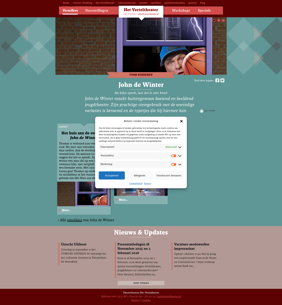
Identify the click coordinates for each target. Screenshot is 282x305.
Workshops (181, 10)
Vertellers (70, 10)
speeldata (74, 220)
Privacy (147, 184)
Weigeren (139, 175)
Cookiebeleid (135, 184)
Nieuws (143, 3)
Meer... (66, 210)
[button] (181, 121)
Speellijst (156, 3)
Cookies (146, 300)
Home (66, 3)
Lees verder (209, 111)
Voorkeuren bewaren (168, 175)
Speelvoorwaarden (174, 3)
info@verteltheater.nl (148, 14)
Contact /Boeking (82, 3)
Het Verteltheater (105, 3)
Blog (202, 3)
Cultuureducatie (127, 3)
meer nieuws (141, 283)
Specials (204, 10)
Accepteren (112, 175)
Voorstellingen (96, 10)
